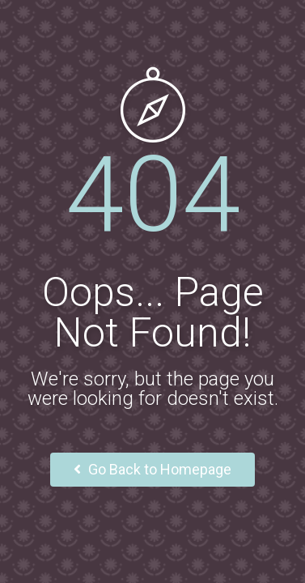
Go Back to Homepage (152, 469)
